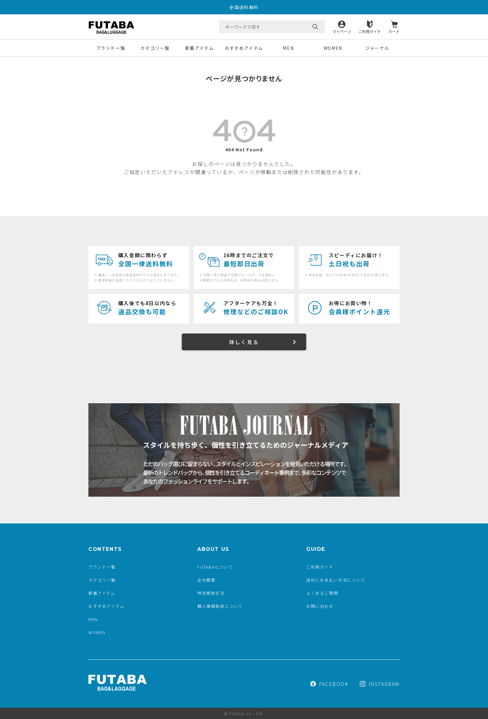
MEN (288, 48)
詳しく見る (244, 342)
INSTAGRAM (380, 684)
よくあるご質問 (322, 593)
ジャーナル (377, 48)
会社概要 (206, 580)
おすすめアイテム (244, 48)
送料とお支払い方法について (335, 580)
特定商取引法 (211, 593)
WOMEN (333, 48)
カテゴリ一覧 (155, 48)
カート (394, 31)
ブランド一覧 (110, 48)
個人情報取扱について (220, 606)
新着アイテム (199, 48)
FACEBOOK (329, 684)
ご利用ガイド (370, 31)
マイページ (341, 31)
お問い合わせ (320, 606)
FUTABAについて (215, 567)
